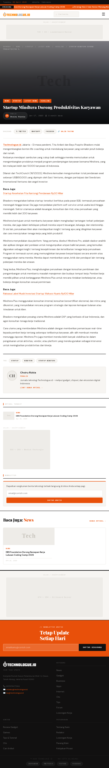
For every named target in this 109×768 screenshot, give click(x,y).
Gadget (60, 675)
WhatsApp (36, 131)
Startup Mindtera (47, 360)
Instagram (33, 764)
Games (6, 732)
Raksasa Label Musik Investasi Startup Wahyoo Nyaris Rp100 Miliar (38, 293)
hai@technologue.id (15, 693)
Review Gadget (10, 727)
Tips (58, 702)
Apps (58, 686)
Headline (59, 46)
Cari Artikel (8, 748)
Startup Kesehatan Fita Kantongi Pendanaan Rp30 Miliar (33, 193)
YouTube (62, 764)
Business (60, 681)
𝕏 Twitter (21, 131)
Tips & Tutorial (10, 738)
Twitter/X (48, 764)
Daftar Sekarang (92, 647)
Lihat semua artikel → (31, 387)
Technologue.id (12, 144)
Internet (60, 691)
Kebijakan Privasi (64, 748)
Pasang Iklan (62, 743)
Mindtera (28, 360)
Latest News (44, 46)
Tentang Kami (63, 727)
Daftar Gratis (54, 500)
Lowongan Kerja (64, 713)
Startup (29, 46)
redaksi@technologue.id (17, 689)
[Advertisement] (54, 75)
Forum (59, 707)
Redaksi (60, 732)
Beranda (7, 46)
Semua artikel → (97, 521)
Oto (58, 697)
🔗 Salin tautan (66, 131)
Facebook (50, 131)
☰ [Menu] (103, 14)
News (18, 46)
